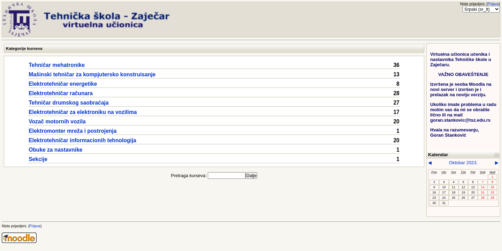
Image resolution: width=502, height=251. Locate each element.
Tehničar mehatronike (57, 65)
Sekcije (38, 159)
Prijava (493, 4)
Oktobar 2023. (463, 162)
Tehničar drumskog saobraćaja (68, 103)
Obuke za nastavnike (55, 150)
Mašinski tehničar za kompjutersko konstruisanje (92, 74)
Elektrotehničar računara (61, 93)
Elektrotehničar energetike (63, 84)
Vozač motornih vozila (57, 121)
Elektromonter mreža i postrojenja (72, 131)
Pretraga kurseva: (189, 175)
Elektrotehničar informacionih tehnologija (82, 140)
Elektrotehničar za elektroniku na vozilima (83, 112)
